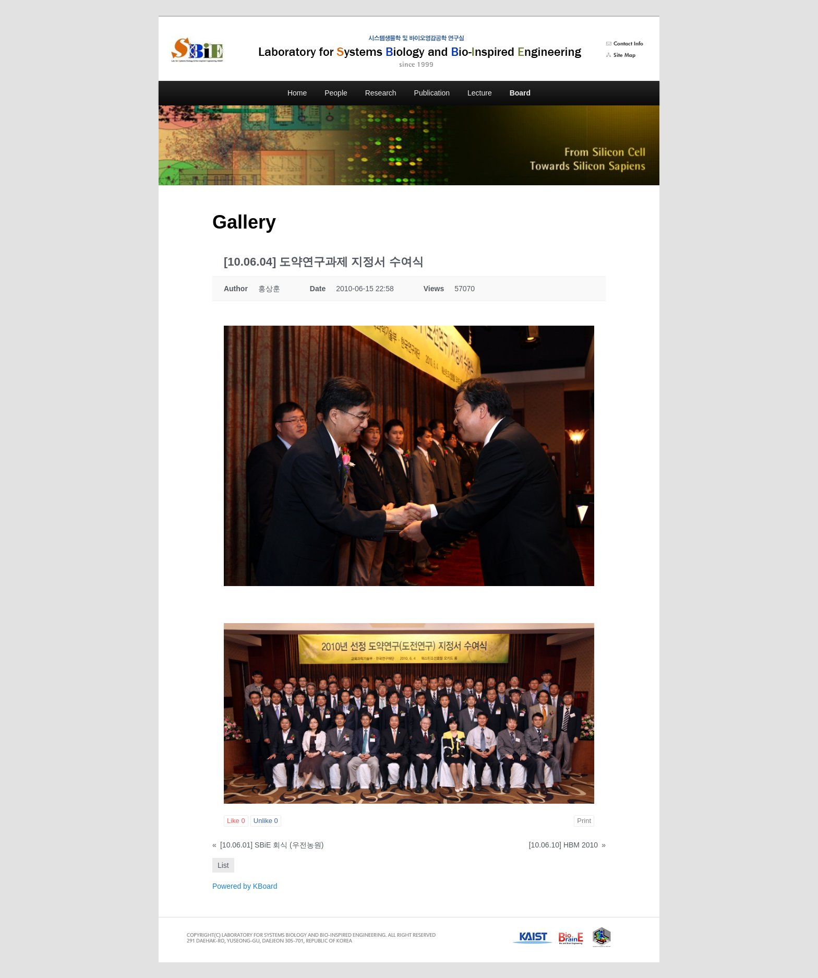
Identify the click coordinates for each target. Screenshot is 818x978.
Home (297, 93)
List (223, 865)
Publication (432, 93)
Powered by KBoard (245, 886)
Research (380, 93)
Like (236, 821)
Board (520, 93)
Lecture (479, 93)
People (335, 93)
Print (584, 821)
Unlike (266, 821)
